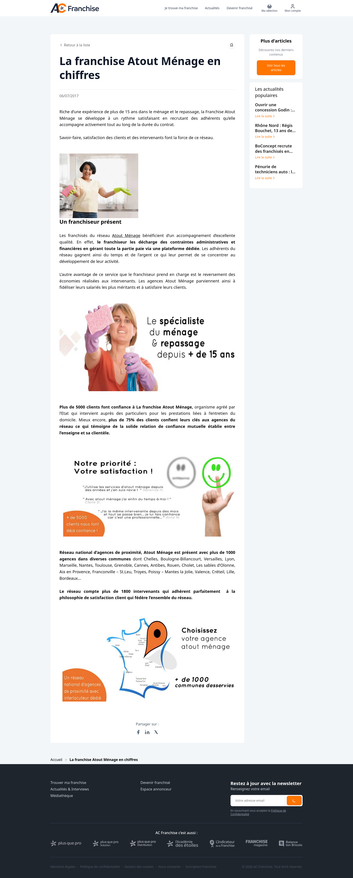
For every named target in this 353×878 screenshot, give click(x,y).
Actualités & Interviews (69, 789)
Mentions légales (63, 867)
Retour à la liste (74, 45)
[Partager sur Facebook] (138, 732)
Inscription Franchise (201, 867)
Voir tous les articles (276, 67)
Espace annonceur (156, 789)
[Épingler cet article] (231, 45)
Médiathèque (61, 795)
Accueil (56, 759)
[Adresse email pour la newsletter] (258, 800)
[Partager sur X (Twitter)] (156, 732)
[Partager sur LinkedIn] (147, 732)
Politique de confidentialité (100, 867)
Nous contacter (169, 867)
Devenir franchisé (155, 782)
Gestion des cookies (139, 867)
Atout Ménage (126, 235)
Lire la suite (265, 116)
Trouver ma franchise (68, 782)
